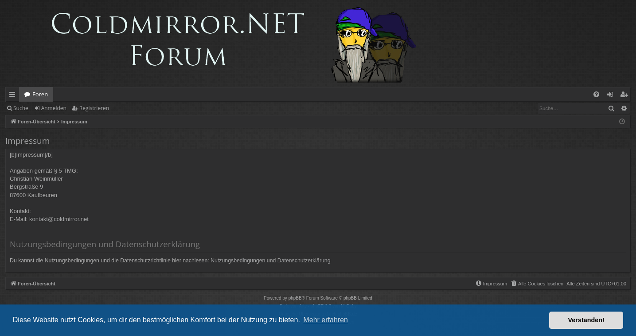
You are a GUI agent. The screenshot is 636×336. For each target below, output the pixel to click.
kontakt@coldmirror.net (59, 219)
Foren (40, 94)
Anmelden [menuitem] (612, 96)
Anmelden (53, 108)
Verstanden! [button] (586, 320)
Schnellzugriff (14, 96)
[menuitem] (596, 94)
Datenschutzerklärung (304, 260)
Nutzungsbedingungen (238, 260)
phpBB (295, 298)
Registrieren (94, 108)
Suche (20, 108)
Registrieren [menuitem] (626, 96)
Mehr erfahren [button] (325, 320)
